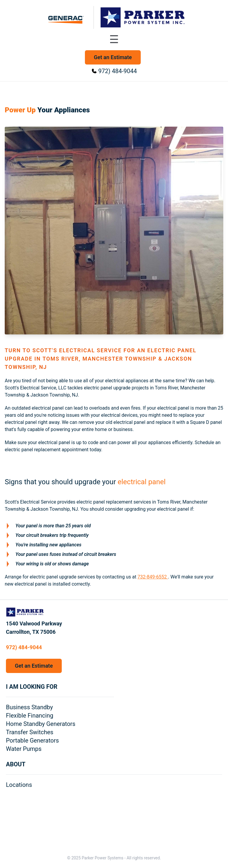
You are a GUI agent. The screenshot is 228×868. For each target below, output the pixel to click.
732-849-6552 (152, 577)
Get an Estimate (113, 57)
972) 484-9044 (117, 71)
